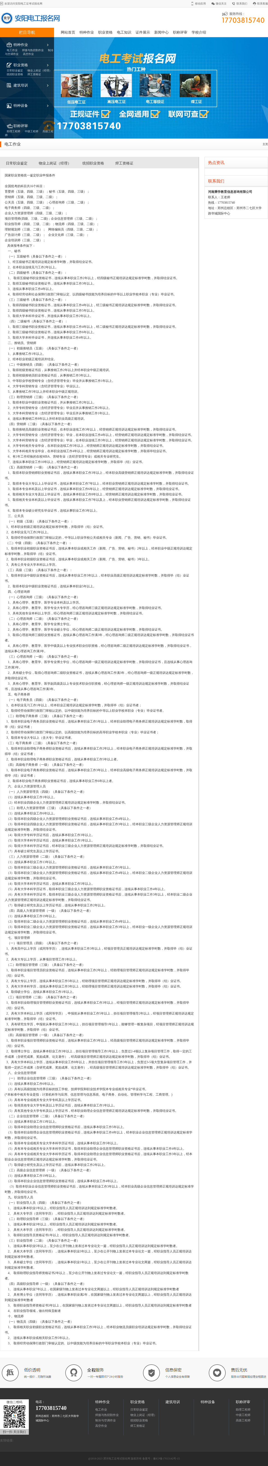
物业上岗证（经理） (55, 163)
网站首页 (68, 32)
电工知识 (124, 32)
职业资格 (105, 32)
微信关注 (221, 3)
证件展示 (143, 32)
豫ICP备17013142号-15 (166, 1458)
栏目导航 (27, 32)
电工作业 (101, 1409)
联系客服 (262, 3)
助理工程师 (243, 1409)
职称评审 (180, 32)
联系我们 (241, 3)
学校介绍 (199, 32)
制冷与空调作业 (105, 1420)
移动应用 (200, 3)
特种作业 (86, 32)
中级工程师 (243, 1415)
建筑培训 (21, 85)
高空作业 (101, 1425)
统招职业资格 (93, 163)
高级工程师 (243, 1420)
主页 (265, 144)
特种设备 (21, 105)
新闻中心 (161, 32)
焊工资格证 (124, 163)
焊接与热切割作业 (107, 1415)
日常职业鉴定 (16, 163)
